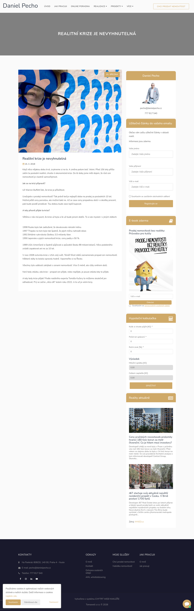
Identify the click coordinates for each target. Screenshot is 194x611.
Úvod (47, 6)
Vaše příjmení (135, 166)
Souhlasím (13, 602)
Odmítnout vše (30, 602)
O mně (89, 561)
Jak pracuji (60, 6)
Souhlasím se (138, 305)
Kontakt (89, 566)
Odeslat (150, 302)
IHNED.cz (139, 521)
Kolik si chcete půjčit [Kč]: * (141, 327)
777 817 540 (36, 573)
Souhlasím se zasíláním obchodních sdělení (151, 196)
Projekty (117, 6)
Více (130, 6)
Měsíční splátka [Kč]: (138, 363)
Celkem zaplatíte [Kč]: (138, 373)
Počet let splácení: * (137, 337)
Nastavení (53, 602)
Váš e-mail (134, 181)
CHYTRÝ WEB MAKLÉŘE (107, 598)
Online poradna (80, 6)
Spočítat (151, 385)
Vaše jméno (134, 148)
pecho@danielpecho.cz (40, 567)
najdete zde (11, 596)
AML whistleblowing (96, 577)
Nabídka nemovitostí (122, 566)
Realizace (100, 6)
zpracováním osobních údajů (157, 305)
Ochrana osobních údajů (94, 571)
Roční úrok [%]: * (136, 347)
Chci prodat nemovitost (171, 6)
